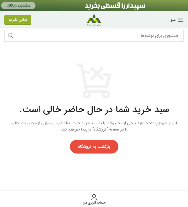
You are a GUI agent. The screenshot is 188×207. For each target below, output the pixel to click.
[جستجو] (94, 36)
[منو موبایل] (177, 20)
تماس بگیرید (17, 19)
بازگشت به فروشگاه (94, 146)
